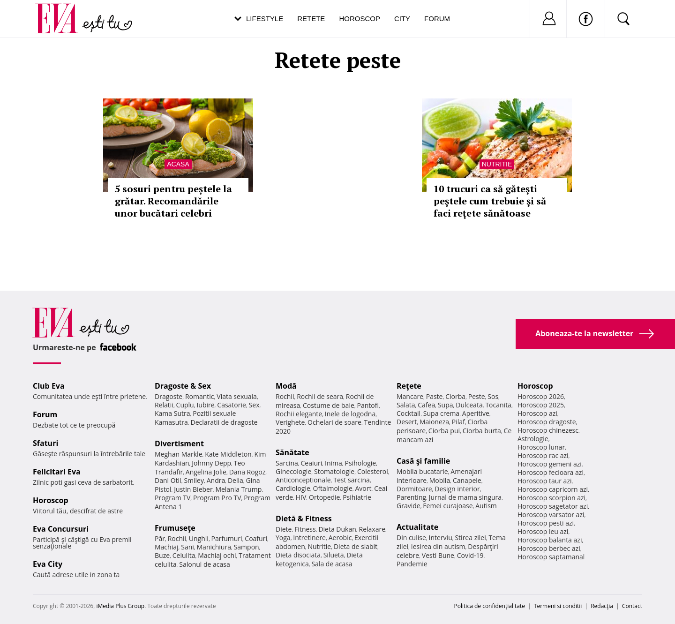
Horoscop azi (537, 413)
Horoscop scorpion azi (551, 497)
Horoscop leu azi (543, 531)
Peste (476, 396)
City (402, 19)
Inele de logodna (350, 413)
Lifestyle (264, 19)
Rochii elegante (299, 413)
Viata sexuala (237, 396)
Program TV (172, 497)
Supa (445, 404)
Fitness (305, 529)
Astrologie (533, 438)
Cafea (426, 404)
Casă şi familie (423, 461)
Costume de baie (328, 405)
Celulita (183, 555)
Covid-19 (470, 555)
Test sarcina (351, 479)
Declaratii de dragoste (224, 422)
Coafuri (256, 538)
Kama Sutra (172, 413)
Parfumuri (226, 538)
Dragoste (168, 396)
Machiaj (167, 546)
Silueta (333, 554)
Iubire (205, 404)
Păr (160, 538)
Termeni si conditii (558, 606)
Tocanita (498, 404)
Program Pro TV (217, 497)
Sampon (246, 546)
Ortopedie (324, 497)
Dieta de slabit (355, 546)
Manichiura (214, 546)
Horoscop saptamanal (551, 556)
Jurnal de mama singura (465, 497)
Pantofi (368, 405)
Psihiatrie (357, 497)
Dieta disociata (298, 554)
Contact (632, 606)
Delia (235, 480)
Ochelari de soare (334, 422)
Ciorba (455, 396)
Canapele (467, 480)
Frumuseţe (175, 528)
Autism (486, 505)
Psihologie (360, 463)
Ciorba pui (444, 430)
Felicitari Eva (57, 471)
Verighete (290, 422)
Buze (162, 555)
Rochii (177, 538)
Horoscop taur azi (544, 480)
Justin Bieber (193, 489)
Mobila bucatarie (422, 471)
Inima (333, 463)
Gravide (408, 505)
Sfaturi (45, 443)
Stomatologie (334, 471)
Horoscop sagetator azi (553, 506)
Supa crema (441, 413)
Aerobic (340, 537)
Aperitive (475, 413)
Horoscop (359, 19)
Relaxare (372, 529)
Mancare (410, 396)
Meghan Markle (178, 454)
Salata (406, 404)
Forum (437, 19)
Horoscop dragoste (547, 421)
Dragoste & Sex (183, 386)
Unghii (199, 538)
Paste (434, 396)
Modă (286, 386)
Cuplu (185, 404)
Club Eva (49, 386)
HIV (301, 497)
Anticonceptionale (303, 479)
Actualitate (417, 527)
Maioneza (434, 421)
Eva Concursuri (61, 529)
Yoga (283, 537)
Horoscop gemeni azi (550, 463)
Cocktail (408, 413)
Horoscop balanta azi (550, 539)
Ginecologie (293, 471)
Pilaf (458, 421)
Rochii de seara (320, 396)
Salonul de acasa (204, 564)
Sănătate (292, 452)
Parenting (411, 497)
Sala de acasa (331, 563)
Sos (493, 396)
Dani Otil (168, 480)
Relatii (164, 404)
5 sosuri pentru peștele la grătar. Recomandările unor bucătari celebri (173, 200)
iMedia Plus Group (120, 606)
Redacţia (602, 606)
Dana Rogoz (247, 471)
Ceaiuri (311, 463)
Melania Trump (238, 489)
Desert (407, 421)
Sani (187, 546)
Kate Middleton (228, 454)
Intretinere (309, 537)
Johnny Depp (211, 463)
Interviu (440, 537)
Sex (254, 404)
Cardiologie (293, 488)
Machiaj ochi (217, 555)
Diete (284, 529)
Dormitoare (414, 488)
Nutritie (497, 164)
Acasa (178, 164)
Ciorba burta (482, 430)
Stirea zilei (470, 537)
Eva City (47, 564)
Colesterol (372, 471)
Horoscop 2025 (541, 404)
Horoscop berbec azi (549, 548)
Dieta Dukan (337, 529)
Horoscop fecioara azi (551, 472)
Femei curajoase (447, 505)
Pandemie (412, 563)
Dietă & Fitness (304, 518)
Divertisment (179, 443)
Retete (311, 19)
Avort (363, 488)
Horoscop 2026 (541, 396)
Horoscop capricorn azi (553, 489)
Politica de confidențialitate (489, 606)
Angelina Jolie (206, 471)
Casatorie (231, 404)
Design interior (457, 488)
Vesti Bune (438, 555)
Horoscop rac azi (543, 455)
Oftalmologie (332, 488)
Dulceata (469, 404)
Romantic (199, 396)
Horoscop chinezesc (548, 430)
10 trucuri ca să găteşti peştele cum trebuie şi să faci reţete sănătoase (490, 200)
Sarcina (287, 463)
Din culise (411, 537)
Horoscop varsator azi (551, 514)
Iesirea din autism (438, 546)
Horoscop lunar (541, 447)
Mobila (439, 480)
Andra (216, 480)
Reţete (409, 386)
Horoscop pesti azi (546, 523)
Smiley (194, 480)
